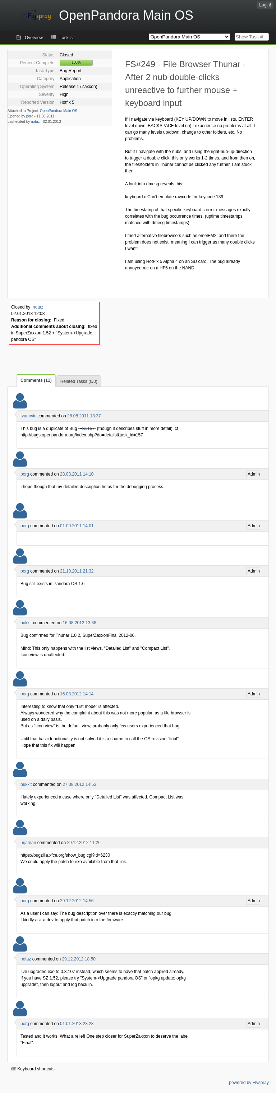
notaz (35, 122)
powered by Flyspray (249, 1082)
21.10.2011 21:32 (76, 571)
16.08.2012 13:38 (79, 622)
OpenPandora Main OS (58, 111)
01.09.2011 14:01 (76, 525)
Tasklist (67, 37)
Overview (34, 37)
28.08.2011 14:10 (76, 474)
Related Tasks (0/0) (78, 381)
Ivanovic (28, 415)
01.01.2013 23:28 (76, 1023)
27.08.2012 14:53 (79, 784)
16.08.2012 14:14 (76, 693)
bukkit (26, 622)
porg (29, 116)
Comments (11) (36, 380)
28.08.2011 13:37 (84, 415)
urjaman (28, 842)
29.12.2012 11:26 (83, 842)
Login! (265, 5)
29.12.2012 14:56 (76, 900)
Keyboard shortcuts (33, 1068)
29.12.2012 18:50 (78, 959)
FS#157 (87, 428)
